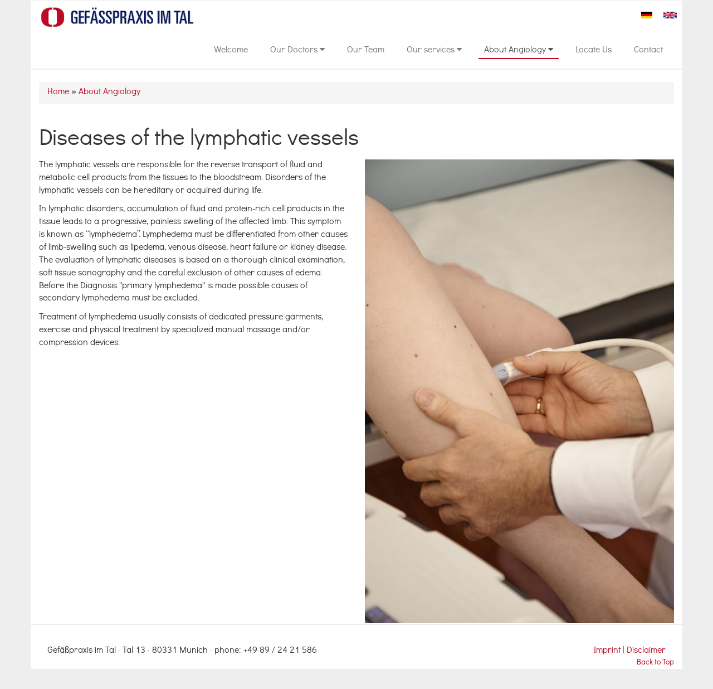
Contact (648, 50)
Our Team (365, 50)
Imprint (608, 651)
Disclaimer (646, 651)
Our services (434, 50)
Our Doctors (297, 50)
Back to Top (655, 663)
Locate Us (593, 50)
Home (58, 92)
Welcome (231, 50)
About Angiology (518, 50)
